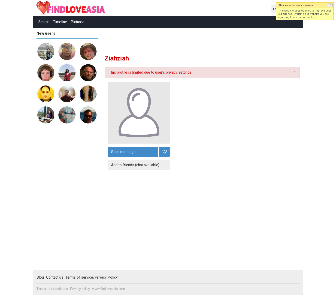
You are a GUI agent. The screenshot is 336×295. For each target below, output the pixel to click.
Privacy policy (80, 289)
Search (43, 22)
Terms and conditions (52, 289)
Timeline (60, 22)
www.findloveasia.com (108, 289)
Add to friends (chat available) (135, 165)
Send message (123, 152)
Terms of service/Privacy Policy (92, 277)
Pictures (77, 22)
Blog (40, 277)
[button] (330, 5)
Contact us (54, 277)
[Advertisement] (54, 199)
